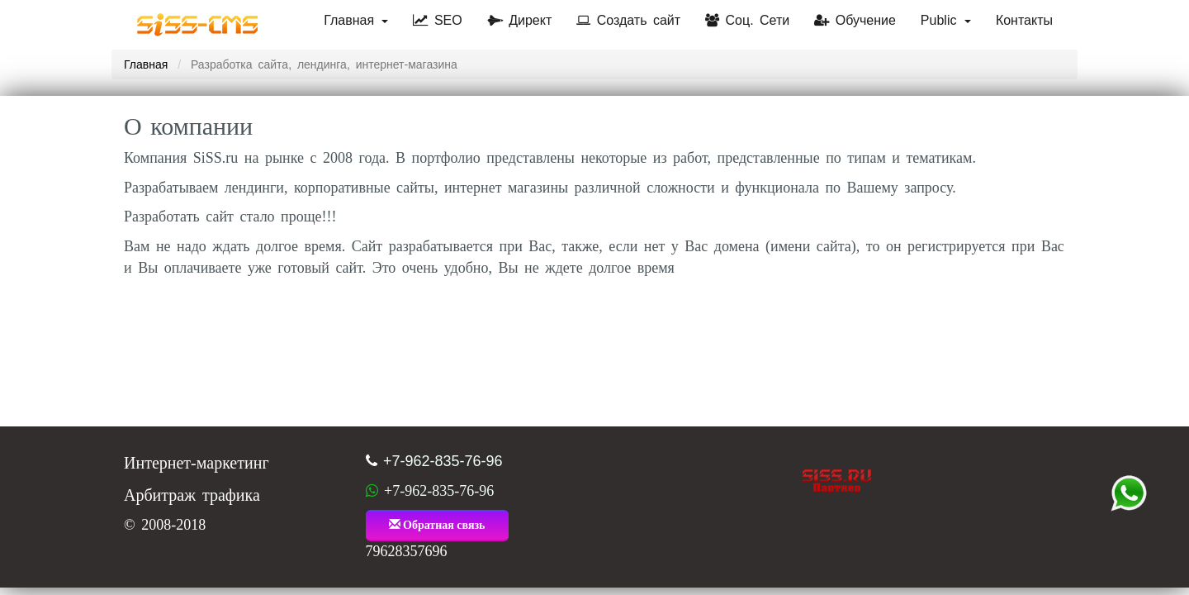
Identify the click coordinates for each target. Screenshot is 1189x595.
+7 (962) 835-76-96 (1129, 493)
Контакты (1024, 20)
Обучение (855, 20)
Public (946, 20)
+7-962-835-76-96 (443, 461)
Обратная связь (437, 524)
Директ (519, 20)
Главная (356, 20)
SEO (437, 20)
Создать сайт (628, 20)
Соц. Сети (747, 20)
